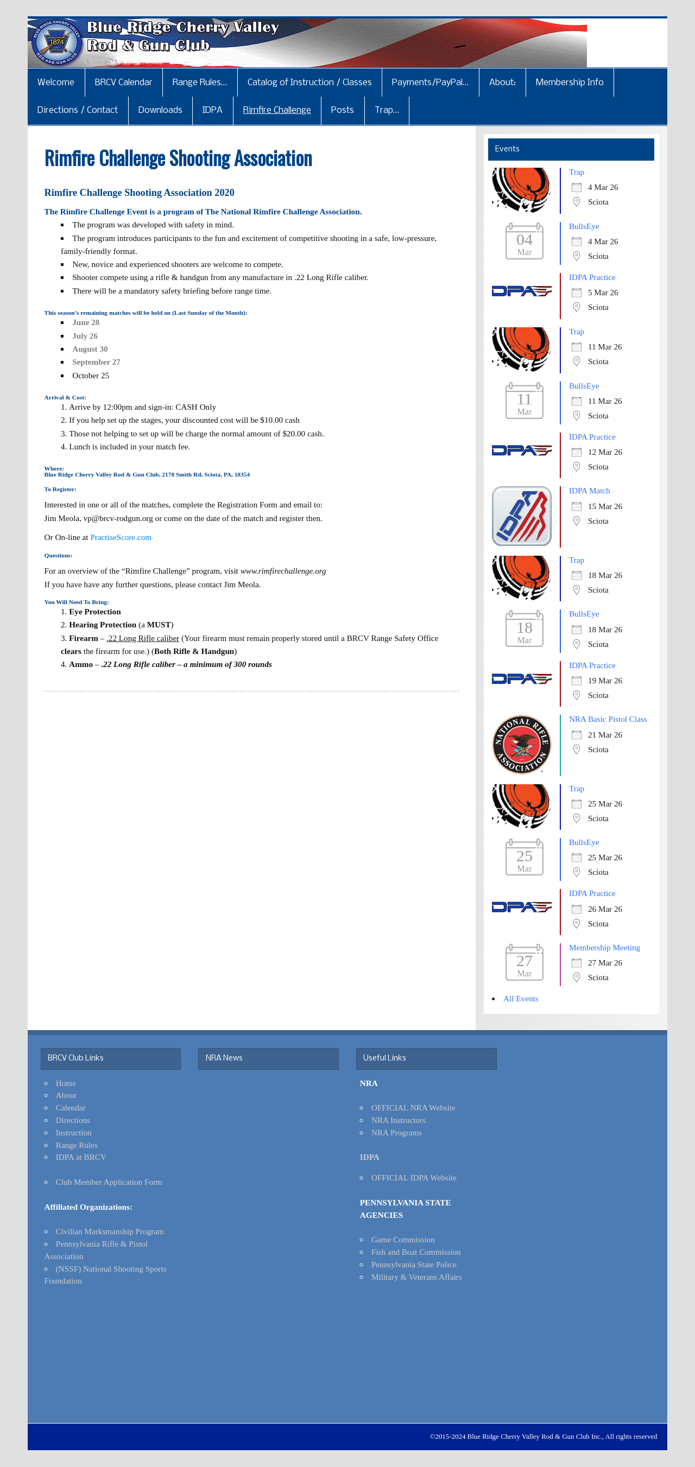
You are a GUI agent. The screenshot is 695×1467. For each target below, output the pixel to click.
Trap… (387, 110)
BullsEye (584, 226)
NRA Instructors (398, 1120)
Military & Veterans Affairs (416, 1276)
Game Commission (403, 1239)
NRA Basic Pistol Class (608, 718)
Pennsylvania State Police (414, 1264)
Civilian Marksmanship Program (110, 1231)
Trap (576, 171)
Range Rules (77, 1145)
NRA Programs (396, 1132)
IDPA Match (589, 490)
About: (502, 82)
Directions (73, 1120)
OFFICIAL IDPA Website (414, 1177)
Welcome (55, 82)
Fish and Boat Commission (416, 1251)
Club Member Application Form (109, 1181)
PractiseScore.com (120, 537)
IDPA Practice (592, 277)
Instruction (74, 1132)
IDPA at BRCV (81, 1156)
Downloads (160, 110)
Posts (342, 110)
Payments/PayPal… (430, 82)
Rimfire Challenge (277, 110)
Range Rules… (200, 82)
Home (66, 1083)
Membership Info (570, 82)
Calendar (71, 1107)
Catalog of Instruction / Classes (310, 82)
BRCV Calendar (124, 82)
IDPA (213, 110)
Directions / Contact (77, 110)
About (66, 1095)
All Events (521, 998)
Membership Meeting (604, 947)
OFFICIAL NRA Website (413, 1107)
